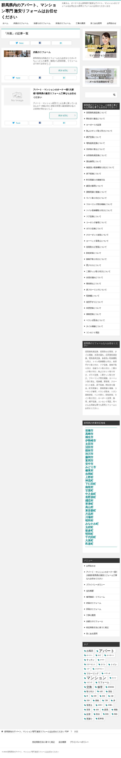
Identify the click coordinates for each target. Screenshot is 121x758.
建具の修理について (94, 186)
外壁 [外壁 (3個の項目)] (95, 696)
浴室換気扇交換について (96, 112)
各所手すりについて (94, 302)
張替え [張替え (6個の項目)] (89, 705)
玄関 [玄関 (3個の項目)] (97, 709)
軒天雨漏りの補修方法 (95, 180)
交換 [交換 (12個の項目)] (89, 686)
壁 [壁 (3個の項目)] (87, 696)
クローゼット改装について (97, 235)
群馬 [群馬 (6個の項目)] (106, 709)
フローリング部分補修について (99, 204)
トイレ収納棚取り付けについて (99, 210)
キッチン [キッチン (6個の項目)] (90, 660)
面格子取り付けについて (96, 259)
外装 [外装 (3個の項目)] (103, 696)
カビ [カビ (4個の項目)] (99, 655)
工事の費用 (80, 23)
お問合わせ (111, 23)
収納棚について (92, 296)
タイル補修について (94, 326)
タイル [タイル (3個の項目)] (103, 664)
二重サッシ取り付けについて (98, 271)
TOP (36, 731)
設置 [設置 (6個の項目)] (88, 714)
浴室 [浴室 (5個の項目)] (88, 709)
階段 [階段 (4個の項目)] (115, 714)
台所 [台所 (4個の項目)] (101, 691)
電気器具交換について (95, 143)
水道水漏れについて (94, 277)
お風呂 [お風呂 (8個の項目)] (90, 650)
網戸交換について (93, 137)
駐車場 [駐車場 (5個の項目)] (101, 718)
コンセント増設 (92, 332)
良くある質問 (96, 23)
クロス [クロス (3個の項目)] (102, 660)
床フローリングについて (96, 289)
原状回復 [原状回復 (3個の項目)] (111, 687)
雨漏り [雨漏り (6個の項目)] (89, 718)
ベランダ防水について (95, 320)
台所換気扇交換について (96, 155)
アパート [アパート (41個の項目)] (107, 651)
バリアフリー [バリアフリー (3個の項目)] (99, 669)
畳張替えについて (93, 283)
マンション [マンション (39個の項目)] (96, 678)
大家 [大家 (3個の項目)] (112, 696)
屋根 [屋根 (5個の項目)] (97, 700)
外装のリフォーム (63, 23)
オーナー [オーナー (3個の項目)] (89, 655)
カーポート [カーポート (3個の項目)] (110, 655)
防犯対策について (93, 253)
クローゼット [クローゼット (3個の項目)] (91, 664)
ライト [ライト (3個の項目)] (114, 678)
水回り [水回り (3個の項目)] (100, 705)
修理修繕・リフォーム (95, 597)
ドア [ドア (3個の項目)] (88, 669)
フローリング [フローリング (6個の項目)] (92, 673)
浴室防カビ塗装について (96, 247)
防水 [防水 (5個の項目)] (98, 714)
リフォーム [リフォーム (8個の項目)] (103, 682)
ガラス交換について (94, 228)
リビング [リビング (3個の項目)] (89, 682)
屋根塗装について (93, 314)
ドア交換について (93, 216)
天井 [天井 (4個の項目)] (88, 700)
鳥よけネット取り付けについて (99, 131)
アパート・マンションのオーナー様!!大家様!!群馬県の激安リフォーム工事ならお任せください (54, 93)
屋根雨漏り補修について (96, 192)
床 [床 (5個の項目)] (114, 700)
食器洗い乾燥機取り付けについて (100, 167)
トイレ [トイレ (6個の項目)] (114, 664)
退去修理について (93, 161)
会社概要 (90, 591)
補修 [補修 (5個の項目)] (116, 709)
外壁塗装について (93, 308)
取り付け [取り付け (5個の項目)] (90, 691)
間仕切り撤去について (95, 118)
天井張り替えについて (95, 149)
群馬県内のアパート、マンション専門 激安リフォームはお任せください (30, 10)
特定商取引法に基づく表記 (97, 627)
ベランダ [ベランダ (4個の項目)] (107, 673)
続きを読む (67, 70)
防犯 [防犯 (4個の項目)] (107, 714)
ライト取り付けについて (96, 198)
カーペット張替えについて (97, 241)
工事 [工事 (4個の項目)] (106, 700)
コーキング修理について (96, 222)
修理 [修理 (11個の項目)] (99, 686)
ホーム (5, 23)
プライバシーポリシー (95, 585)
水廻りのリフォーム (42, 23)
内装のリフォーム (21, 23)
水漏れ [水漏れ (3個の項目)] (110, 705)
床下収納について (93, 173)
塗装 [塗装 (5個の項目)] (110, 691)
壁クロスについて (93, 265)
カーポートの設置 (93, 125)
